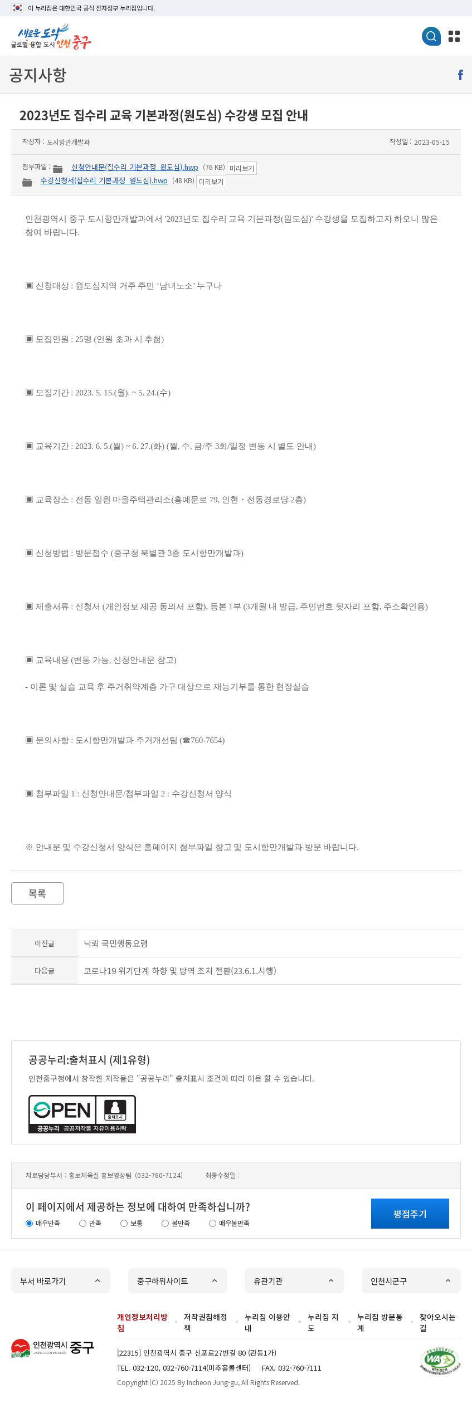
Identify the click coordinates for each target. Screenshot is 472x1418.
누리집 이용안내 (267, 1322)
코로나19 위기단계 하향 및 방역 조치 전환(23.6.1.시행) (180, 970)
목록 (37, 893)
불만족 (181, 1223)
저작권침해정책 (205, 1322)
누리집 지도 (323, 1322)
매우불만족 (234, 1223)
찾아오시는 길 (438, 1322)
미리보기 (242, 168)
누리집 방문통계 (380, 1322)
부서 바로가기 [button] (43, 1281)
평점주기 (410, 1213)
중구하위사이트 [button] (162, 1281)
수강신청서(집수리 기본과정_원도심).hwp (104, 180)
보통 (136, 1223)
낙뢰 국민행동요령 (116, 943)
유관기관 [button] (268, 1281)
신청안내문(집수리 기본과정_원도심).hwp (134, 167)
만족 (95, 1223)
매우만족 (48, 1223)
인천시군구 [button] (389, 1281)
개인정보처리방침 (142, 1322)
